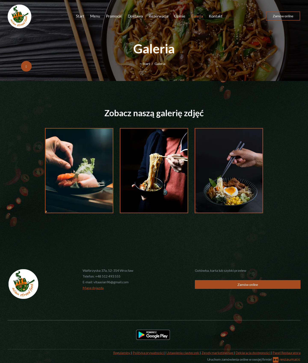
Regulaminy (122, 353)
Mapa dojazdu (93, 288)
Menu (95, 16)
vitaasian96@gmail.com (111, 282)
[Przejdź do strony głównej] (20, 16)
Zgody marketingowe (217, 353)
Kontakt (215, 16)
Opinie (179, 16)
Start (80, 16)
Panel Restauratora (286, 353)
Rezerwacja (158, 16)
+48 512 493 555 (107, 276)
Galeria (197, 16)
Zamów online (283, 16)
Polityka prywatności (148, 353)
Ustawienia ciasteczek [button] (183, 353)
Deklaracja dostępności (253, 353)
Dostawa (135, 16)
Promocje (114, 16)
